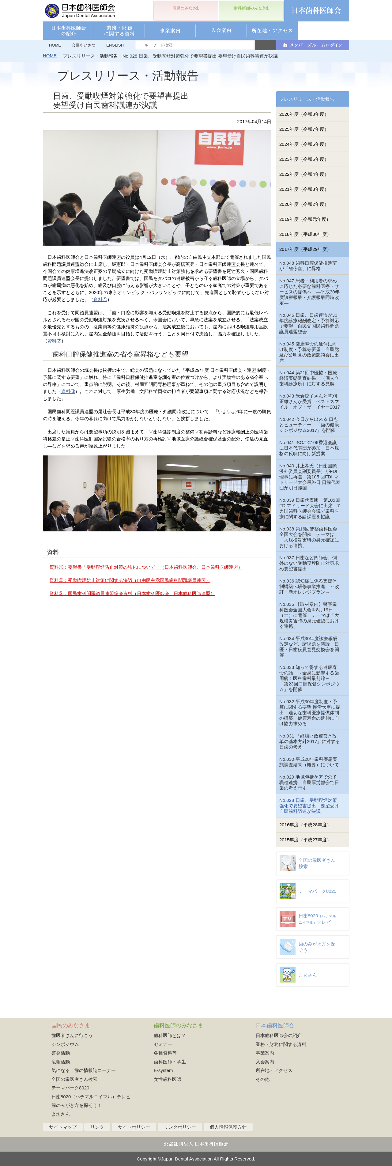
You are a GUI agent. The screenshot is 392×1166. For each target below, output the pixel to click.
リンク (97, 1127)
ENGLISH (115, 45)
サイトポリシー (134, 1127)
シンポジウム (65, 1044)
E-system (163, 1070)
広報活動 (60, 1061)
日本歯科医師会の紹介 (279, 1035)
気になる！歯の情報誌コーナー (83, 1070)
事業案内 (265, 1052)
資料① (100, 299)
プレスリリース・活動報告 (306, 99)
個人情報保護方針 (228, 1127)
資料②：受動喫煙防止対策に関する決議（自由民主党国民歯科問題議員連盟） (130, 580)
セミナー (163, 1044)
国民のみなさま (70, 1025)
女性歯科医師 (167, 1079)
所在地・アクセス (274, 1070)
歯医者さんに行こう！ (74, 1035)
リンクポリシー (180, 1127)
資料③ (68, 391)
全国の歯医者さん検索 (74, 1079)
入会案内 (265, 1061)
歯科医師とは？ (170, 1035)
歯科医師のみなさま (178, 1025)
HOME (55, 45)
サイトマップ (63, 1127)
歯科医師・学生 (170, 1061)
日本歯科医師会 (275, 1025)
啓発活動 (60, 1052)
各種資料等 (165, 1052)
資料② (54, 340)
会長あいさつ (84, 45)
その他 (263, 1079)
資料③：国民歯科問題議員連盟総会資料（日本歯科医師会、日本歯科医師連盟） (132, 593)
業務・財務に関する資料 (281, 1044)
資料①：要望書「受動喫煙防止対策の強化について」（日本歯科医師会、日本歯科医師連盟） (146, 567)
